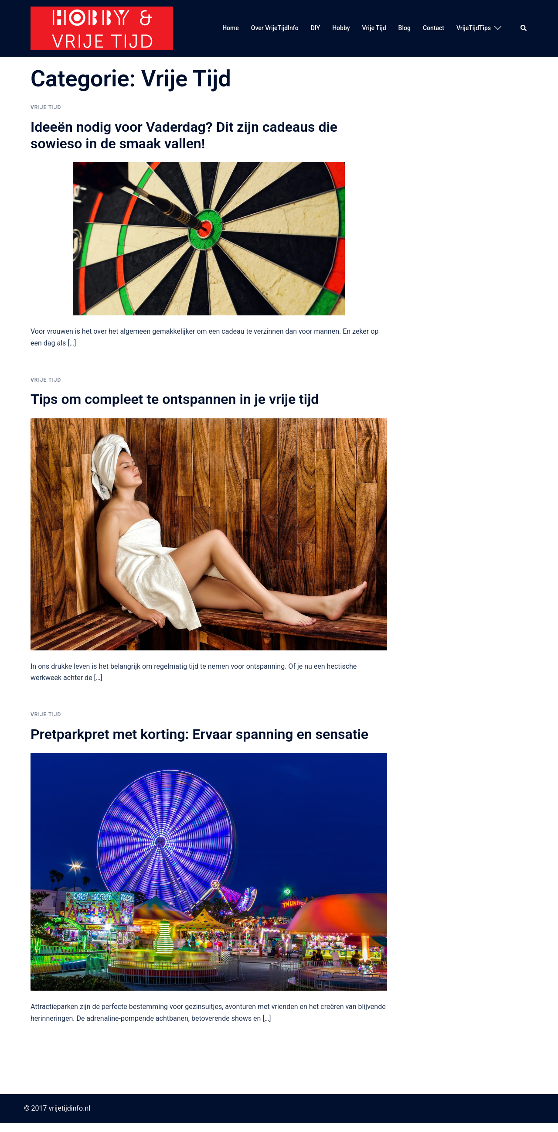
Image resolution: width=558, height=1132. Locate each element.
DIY (315, 27)
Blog (404, 27)
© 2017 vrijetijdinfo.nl (57, 1108)
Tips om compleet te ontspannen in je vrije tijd (175, 399)
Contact (433, 27)
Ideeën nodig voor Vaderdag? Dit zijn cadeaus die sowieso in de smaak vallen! (184, 135)
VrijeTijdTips (473, 27)
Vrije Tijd (374, 27)
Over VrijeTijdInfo (275, 27)
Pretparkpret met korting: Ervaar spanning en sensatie (199, 734)
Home (230, 27)
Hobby (341, 27)
